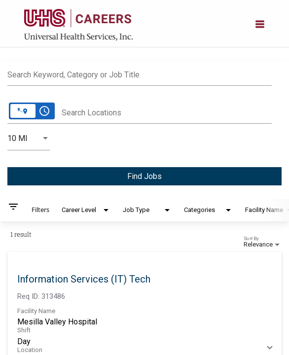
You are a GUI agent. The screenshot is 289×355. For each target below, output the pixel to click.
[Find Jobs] (144, 176)
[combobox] (139, 73)
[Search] (144, 176)
